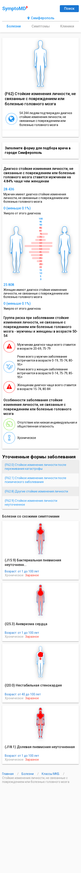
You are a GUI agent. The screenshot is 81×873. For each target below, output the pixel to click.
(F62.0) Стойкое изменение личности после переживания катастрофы (35, 466)
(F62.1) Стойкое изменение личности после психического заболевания (35, 480)
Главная (8, 774)
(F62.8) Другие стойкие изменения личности (36, 491)
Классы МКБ (51, 774)
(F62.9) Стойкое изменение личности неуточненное (31, 502)
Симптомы (41, 26)
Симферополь (40, 18)
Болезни (14, 26)
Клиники (67, 26)
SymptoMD (15, 8)
